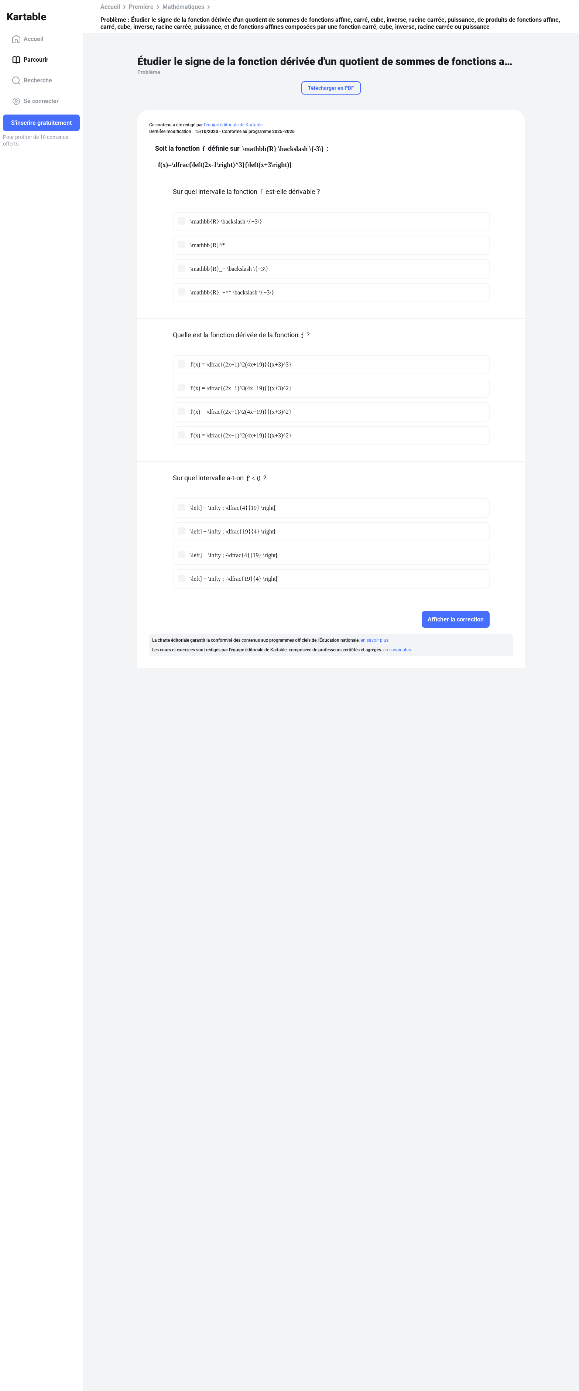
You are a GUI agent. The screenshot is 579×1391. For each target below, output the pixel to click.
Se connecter (35, 101)
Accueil (27, 39)
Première (141, 6)
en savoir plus (374, 640)
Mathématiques (183, 6)
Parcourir (30, 59)
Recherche (32, 80)
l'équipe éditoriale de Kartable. (234, 124)
